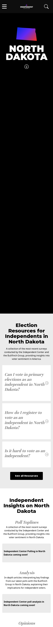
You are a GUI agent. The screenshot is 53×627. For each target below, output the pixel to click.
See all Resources (26, 475)
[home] (26, 6)
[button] (4, 6)
